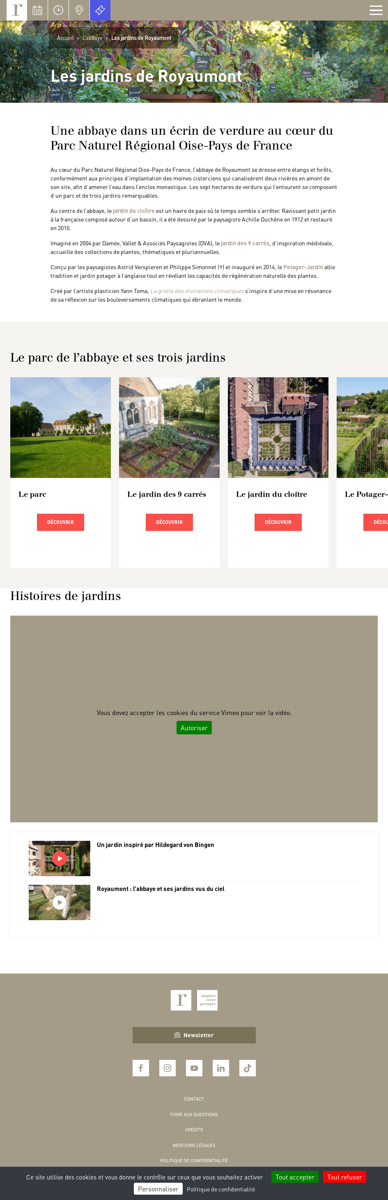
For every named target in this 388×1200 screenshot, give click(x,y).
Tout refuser (344, 1176)
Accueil (65, 37)
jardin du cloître (134, 210)
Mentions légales (194, 1145)
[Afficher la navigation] (376, 10)
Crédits (194, 1130)
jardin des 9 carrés (245, 243)
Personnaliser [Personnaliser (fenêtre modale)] (158, 1188)
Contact (194, 1099)
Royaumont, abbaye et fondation (17, 10)
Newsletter (194, 1034)
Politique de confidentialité (194, 1160)
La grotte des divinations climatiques (197, 290)
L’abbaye (93, 37)
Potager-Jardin (303, 266)
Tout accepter (295, 1176)
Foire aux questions (194, 1114)
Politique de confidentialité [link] (221, 1189)
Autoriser (194, 727)
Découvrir (60, 522)
